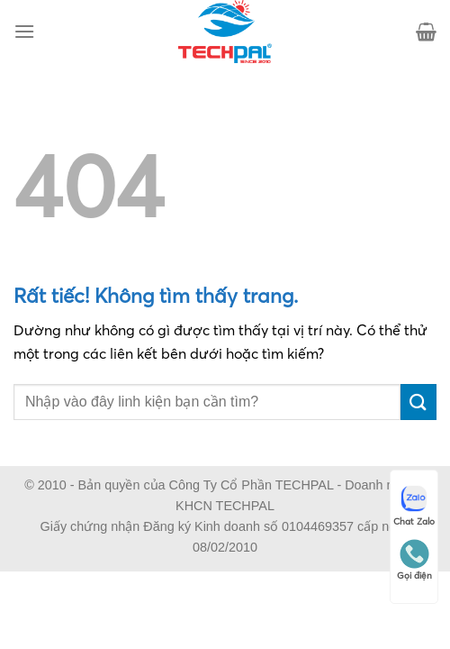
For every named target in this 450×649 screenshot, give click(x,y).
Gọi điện (414, 560)
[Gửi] (418, 401)
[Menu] (24, 31)
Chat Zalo (414, 504)
